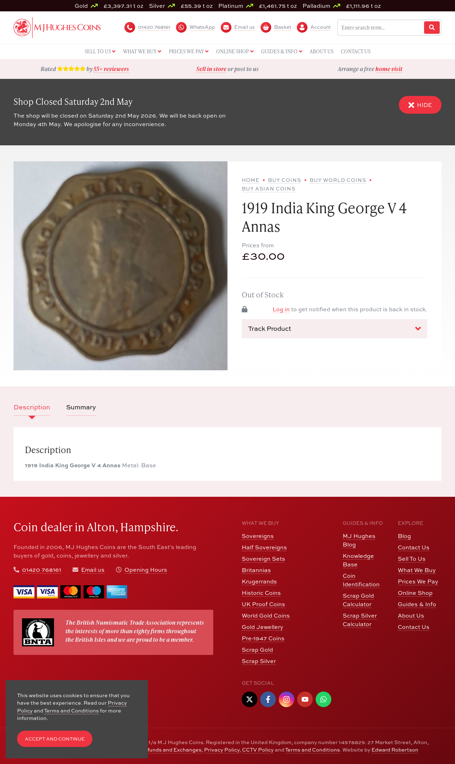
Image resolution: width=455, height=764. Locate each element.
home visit (388, 69)
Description (32, 406)
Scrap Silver (259, 661)
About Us (411, 615)
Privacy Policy (222, 749)
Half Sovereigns (264, 547)
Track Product (334, 328)
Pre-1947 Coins (263, 638)
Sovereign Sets (263, 558)
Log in (281, 309)
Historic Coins (261, 592)
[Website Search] (432, 27)
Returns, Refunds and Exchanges (159, 749)
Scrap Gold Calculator (358, 599)
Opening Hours (145, 569)
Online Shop (415, 592)
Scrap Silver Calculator (360, 619)
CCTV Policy (258, 749)
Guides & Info (417, 604)
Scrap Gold (257, 649)
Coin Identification (361, 579)
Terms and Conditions (312, 749)
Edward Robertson (394, 749)
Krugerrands (259, 581)
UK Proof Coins (263, 604)
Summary (81, 406)
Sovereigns (258, 536)
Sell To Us (411, 558)
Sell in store (211, 69)
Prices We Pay (418, 581)
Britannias (256, 570)
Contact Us (413, 547)
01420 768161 (41, 569)
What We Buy (417, 570)
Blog (404, 536)
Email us (93, 569)
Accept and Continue (55, 739)
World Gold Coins (266, 615)
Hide (420, 105)
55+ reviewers (111, 69)
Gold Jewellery (262, 627)
